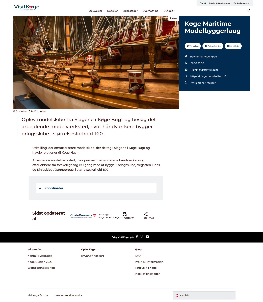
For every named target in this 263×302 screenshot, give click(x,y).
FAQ (138, 255)
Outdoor (169, 10)
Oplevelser (95, 10)
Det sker (112, 10)
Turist (203, 3)
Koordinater (51, 188)
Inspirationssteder (147, 273)
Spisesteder (130, 10)
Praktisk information (149, 262)
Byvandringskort (92, 255)
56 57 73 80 (197, 63)
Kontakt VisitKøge (40, 255)
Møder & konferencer (219, 3)
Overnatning (151, 10)
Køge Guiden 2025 (40, 262)
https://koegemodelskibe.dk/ (208, 76)
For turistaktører (241, 3)
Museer (211, 82)
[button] (131, 215)
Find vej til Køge (146, 267)
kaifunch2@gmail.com (204, 69)
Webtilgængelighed (41, 267)
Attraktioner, (199, 82)
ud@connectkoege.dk (110, 217)
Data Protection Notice (69, 295)
